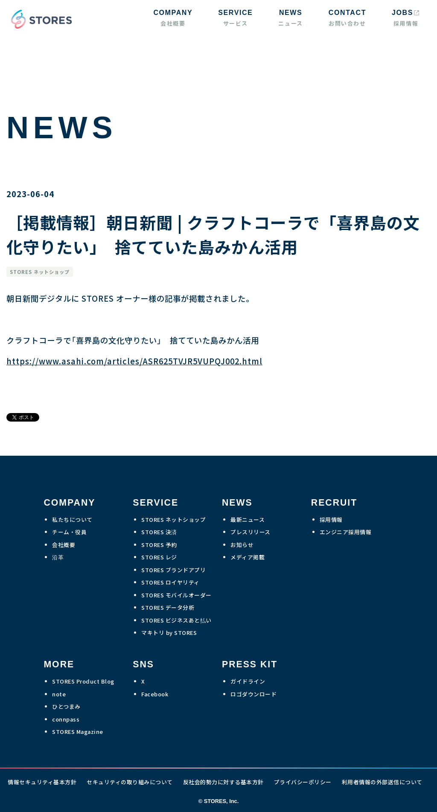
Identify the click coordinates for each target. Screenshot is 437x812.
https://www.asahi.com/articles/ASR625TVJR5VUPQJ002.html (134, 361)
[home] (39, 19)
